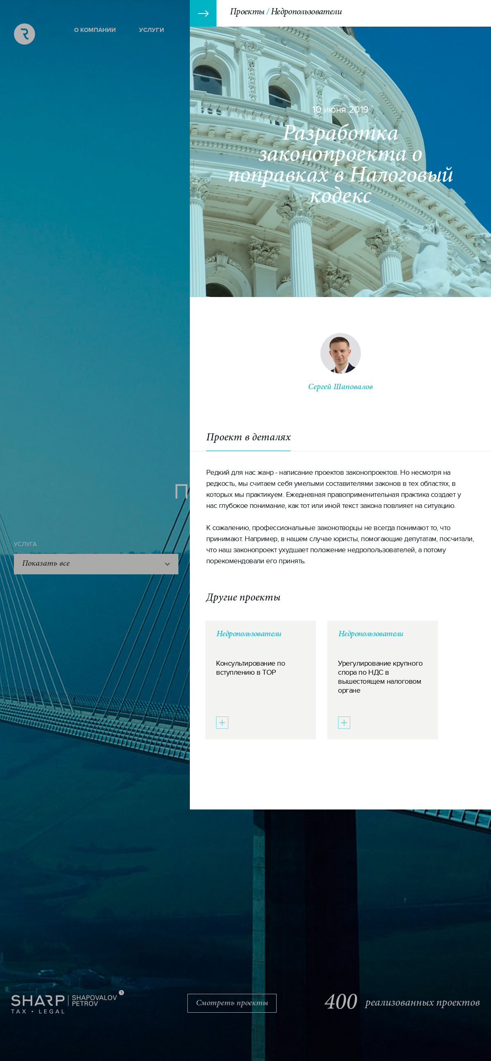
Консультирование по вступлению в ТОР (250, 668)
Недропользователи (249, 634)
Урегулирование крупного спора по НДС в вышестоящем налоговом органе (380, 677)
